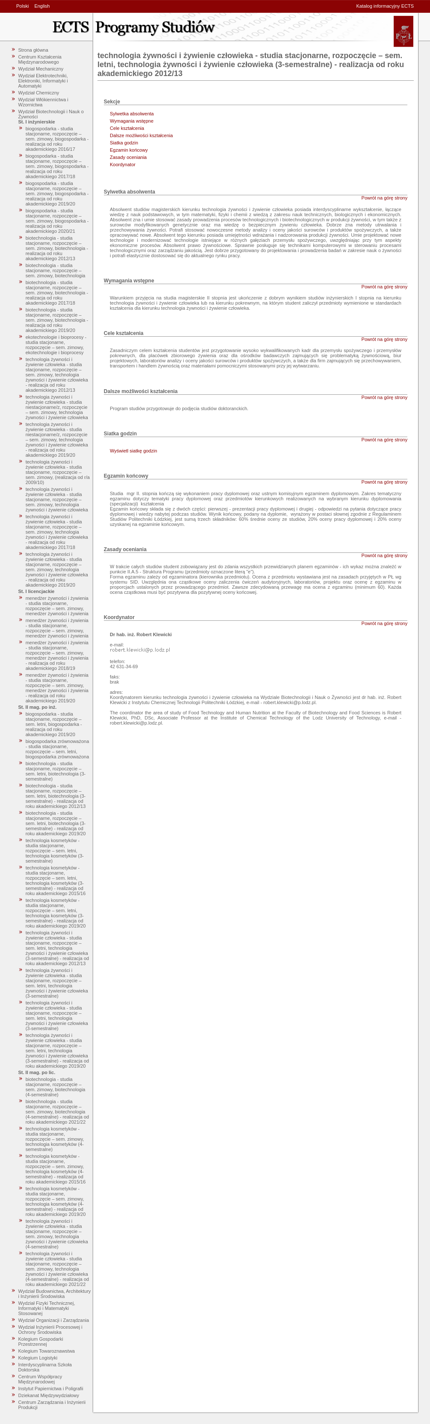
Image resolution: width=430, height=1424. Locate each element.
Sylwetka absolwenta (132, 113)
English (42, 6)
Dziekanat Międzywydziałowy (48, 1395)
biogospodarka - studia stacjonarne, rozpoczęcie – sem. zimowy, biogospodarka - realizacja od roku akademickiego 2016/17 (57, 139)
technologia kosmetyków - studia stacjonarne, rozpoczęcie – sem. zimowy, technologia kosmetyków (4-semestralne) (55, 1139)
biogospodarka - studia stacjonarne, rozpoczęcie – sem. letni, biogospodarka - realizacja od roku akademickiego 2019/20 (54, 724)
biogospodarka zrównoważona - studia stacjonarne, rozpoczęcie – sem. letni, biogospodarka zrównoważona (57, 749)
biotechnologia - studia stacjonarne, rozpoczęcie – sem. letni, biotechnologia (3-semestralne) (56, 771)
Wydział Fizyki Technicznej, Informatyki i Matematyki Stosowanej (46, 1308)
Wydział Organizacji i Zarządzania (53, 1320)
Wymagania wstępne (131, 120)
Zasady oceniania (128, 157)
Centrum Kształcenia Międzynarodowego (40, 59)
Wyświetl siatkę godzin (133, 450)
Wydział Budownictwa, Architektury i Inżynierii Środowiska (54, 1294)
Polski (22, 6)
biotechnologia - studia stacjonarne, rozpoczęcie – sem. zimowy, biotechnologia (55, 270)
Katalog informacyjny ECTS (385, 6)
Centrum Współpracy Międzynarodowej (40, 1379)
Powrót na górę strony (385, 197)
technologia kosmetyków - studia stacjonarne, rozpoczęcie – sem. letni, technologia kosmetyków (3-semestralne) (55, 850)
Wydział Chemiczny (38, 92)
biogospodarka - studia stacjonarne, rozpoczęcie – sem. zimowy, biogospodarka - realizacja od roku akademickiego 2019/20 (57, 193)
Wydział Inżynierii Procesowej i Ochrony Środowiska (50, 1329)
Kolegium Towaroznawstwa (46, 1351)
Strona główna (33, 50)
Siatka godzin (124, 142)
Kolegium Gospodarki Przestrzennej (40, 1341)
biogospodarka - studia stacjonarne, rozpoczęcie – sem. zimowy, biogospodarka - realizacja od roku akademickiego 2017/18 (57, 166)
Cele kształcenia (127, 128)
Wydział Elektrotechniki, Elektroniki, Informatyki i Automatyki (43, 80)
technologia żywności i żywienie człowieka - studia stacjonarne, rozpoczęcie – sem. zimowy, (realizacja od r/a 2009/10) (58, 472)
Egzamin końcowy (129, 150)
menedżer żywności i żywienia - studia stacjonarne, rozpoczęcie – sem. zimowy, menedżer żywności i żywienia (57, 606)
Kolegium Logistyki (38, 1357)
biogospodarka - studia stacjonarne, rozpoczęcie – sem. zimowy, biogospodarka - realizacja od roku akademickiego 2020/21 (57, 221)
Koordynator (122, 164)
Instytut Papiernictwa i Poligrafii (50, 1388)
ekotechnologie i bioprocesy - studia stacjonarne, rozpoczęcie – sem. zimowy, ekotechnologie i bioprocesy (56, 345)
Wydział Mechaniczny (41, 68)
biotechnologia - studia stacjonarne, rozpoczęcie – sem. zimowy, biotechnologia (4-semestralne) (55, 1087)
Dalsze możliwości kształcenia (141, 135)
